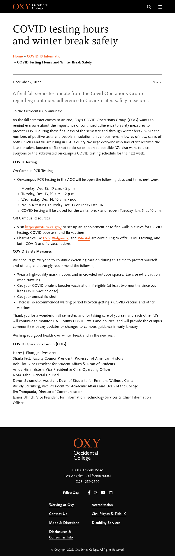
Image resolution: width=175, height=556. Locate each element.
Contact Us (58, 514)
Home (18, 56)
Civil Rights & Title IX (109, 514)
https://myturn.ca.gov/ (43, 227)
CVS (46, 238)
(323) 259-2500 (87, 482)
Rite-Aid (84, 238)
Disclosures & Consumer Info (61, 535)
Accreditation (102, 505)
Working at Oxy (61, 505)
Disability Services (106, 523)
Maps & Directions (64, 523)
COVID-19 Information (45, 56)
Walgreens (60, 238)
